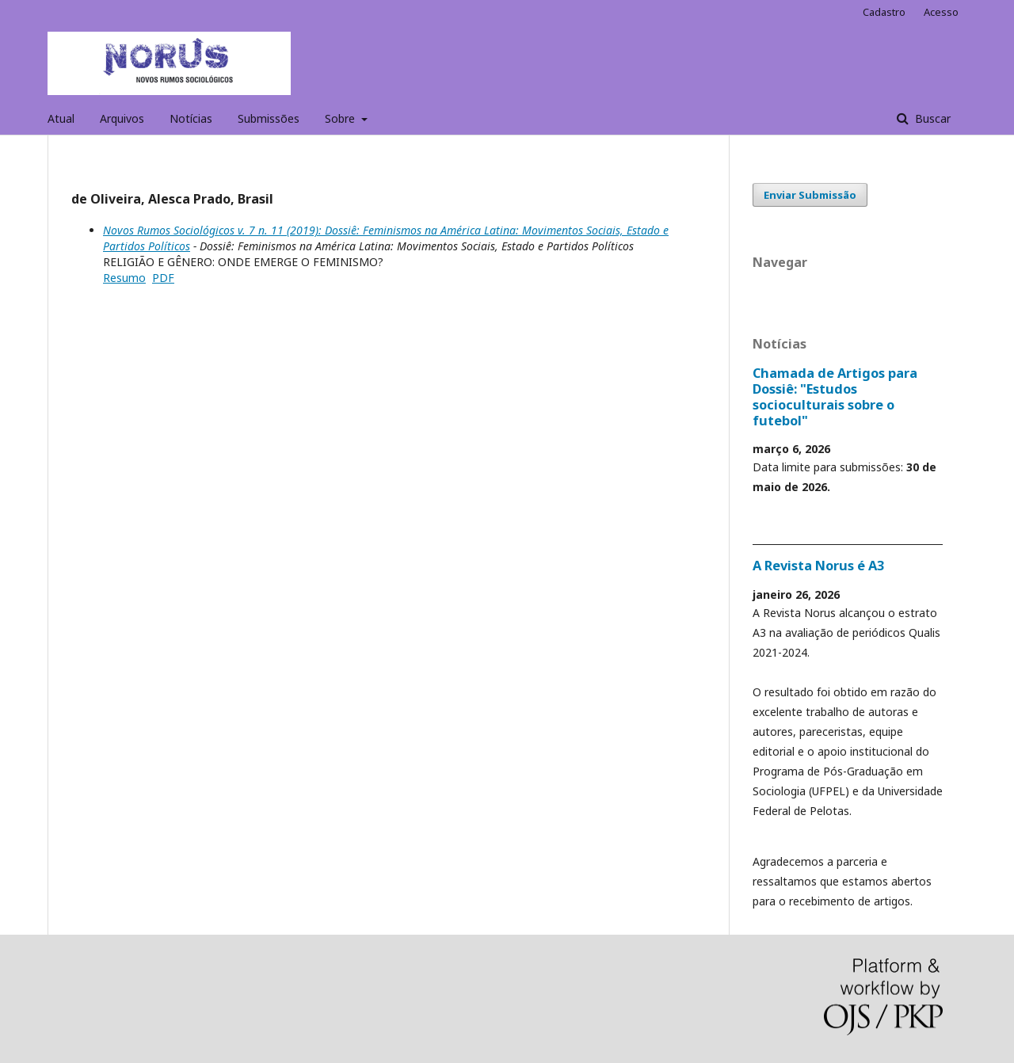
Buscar (931, 118)
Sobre (341, 118)
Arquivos (122, 118)
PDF (163, 277)
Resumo (124, 277)
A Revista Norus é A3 (818, 565)
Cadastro (884, 12)
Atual (61, 118)
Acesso (941, 12)
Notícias (191, 118)
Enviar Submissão (810, 195)
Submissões (268, 118)
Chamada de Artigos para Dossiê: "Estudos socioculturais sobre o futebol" (835, 396)
